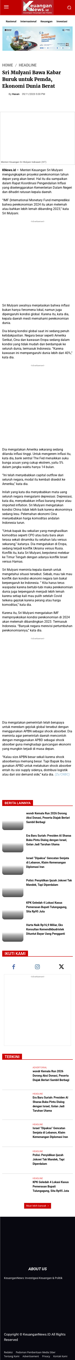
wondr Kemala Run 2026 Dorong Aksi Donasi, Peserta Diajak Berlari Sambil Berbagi (48, 818)
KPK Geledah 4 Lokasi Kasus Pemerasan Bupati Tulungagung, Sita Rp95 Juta (46, 907)
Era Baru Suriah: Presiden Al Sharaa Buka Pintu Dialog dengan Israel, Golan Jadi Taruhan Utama (48, 840)
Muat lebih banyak (37, 1205)
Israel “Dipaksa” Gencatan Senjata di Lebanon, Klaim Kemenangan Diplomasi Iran (47, 862)
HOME (7, 65)
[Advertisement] (37, 260)
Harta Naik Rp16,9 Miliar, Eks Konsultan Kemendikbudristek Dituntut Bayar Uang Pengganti (45, 929)
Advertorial (40, 1067)
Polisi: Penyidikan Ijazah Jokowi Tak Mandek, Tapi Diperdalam (49, 883)
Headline (28, 65)
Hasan (15, 94)
